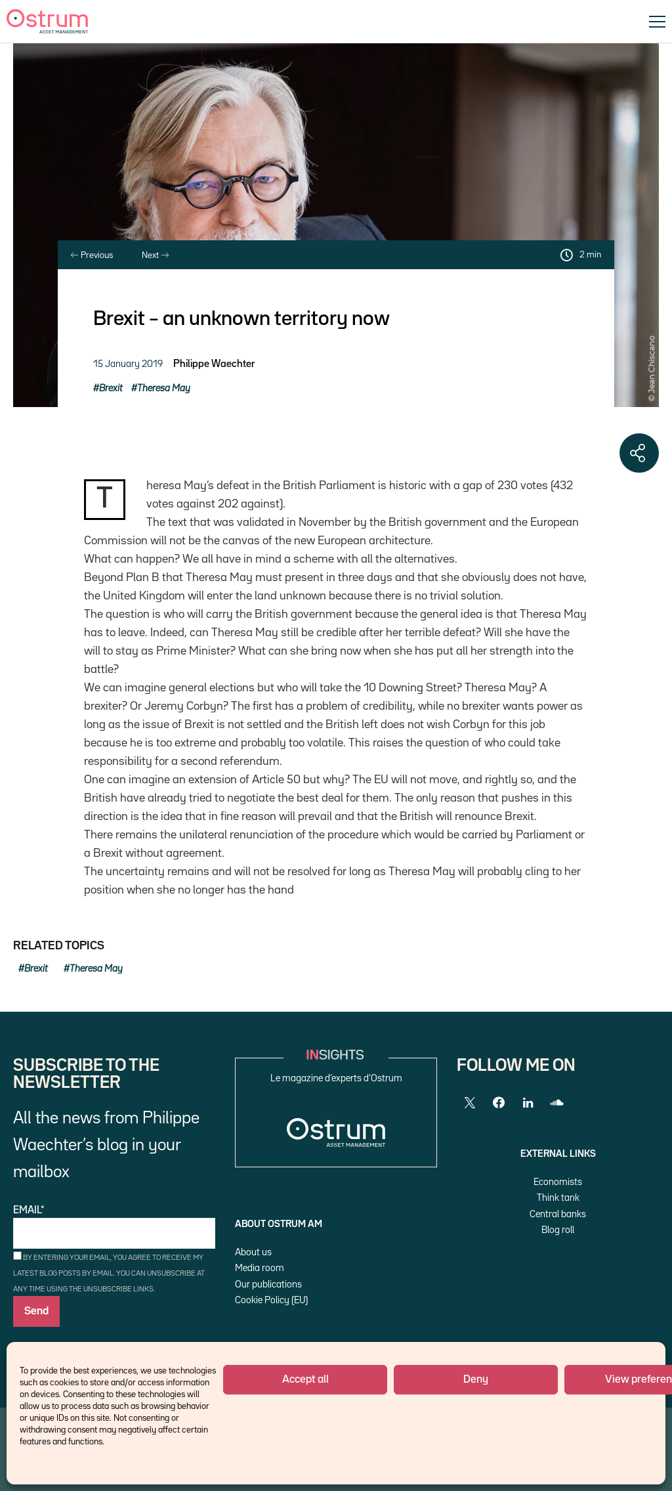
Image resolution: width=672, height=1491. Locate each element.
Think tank (558, 1198)
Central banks (558, 1214)
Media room (259, 1268)
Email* (114, 1227)
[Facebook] (499, 1103)
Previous (92, 255)
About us (253, 1252)
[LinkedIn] (527, 1103)
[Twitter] (470, 1103)
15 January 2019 (128, 364)
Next (155, 255)
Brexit (111, 388)
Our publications (268, 1284)
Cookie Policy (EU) (271, 1300)
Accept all (305, 1380)
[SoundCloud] (556, 1103)
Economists (558, 1182)
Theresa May (163, 388)
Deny (475, 1380)
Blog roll (557, 1230)
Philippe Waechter (214, 364)
